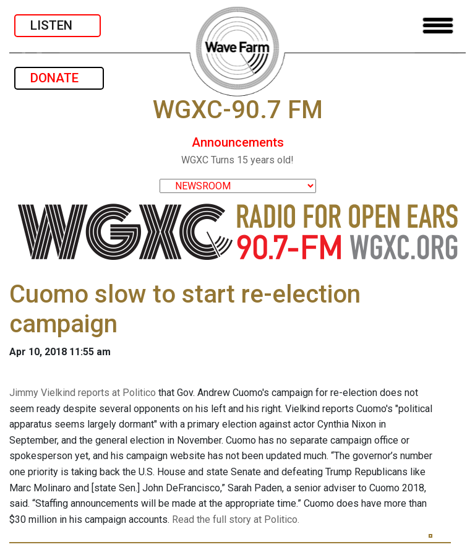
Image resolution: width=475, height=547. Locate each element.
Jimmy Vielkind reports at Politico (82, 392)
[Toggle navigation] (438, 26)
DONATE (59, 78)
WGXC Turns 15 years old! (237, 160)
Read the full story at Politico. (235, 519)
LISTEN (57, 25)
